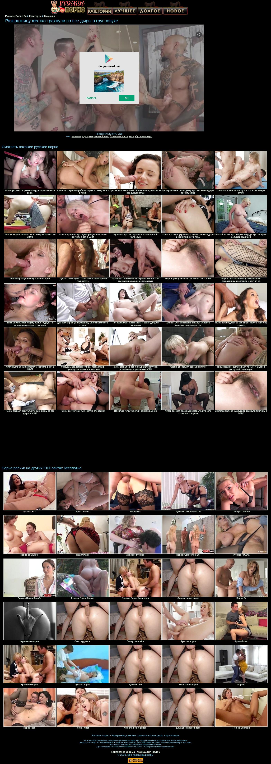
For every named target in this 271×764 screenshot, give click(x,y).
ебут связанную (143, 136)
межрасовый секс (99, 136)
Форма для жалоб (148, 751)
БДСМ (85, 136)
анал (131, 136)
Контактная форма (123, 751)
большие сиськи (119, 136)
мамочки (76, 136)
